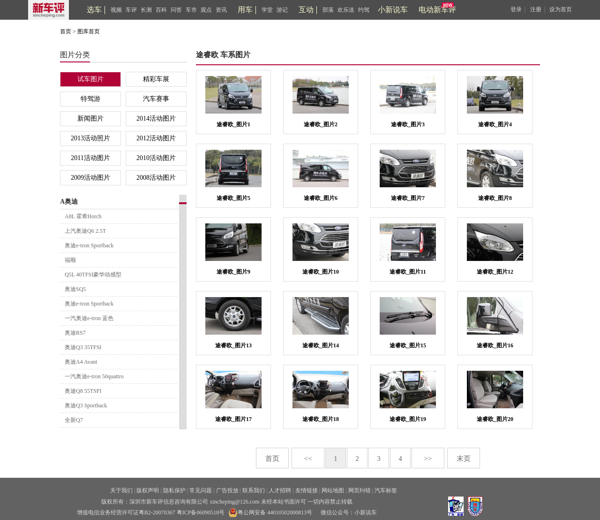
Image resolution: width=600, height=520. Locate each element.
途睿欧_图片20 (495, 419)
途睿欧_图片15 (408, 345)
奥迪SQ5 (75, 289)
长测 (146, 10)
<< (308, 458)
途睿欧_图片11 (408, 271)
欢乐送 (346, 10)
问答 (176, 10)
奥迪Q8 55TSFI (83, 391)
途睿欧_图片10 (320, 271)
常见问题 (200, 490)
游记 (282, 10)
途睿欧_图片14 (320, 345)
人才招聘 (280, 490)
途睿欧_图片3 (408, 124)
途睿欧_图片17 (233, 419)
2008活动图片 (156, 177)
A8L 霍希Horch (83, 216)
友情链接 (306, 490)
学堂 (267, 10)
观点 (206, 10)
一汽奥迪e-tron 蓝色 (89, 318)
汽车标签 (386, 490)
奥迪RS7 (75, 332)
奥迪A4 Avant (81, 362)
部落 (328, 10)
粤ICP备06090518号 (201, 512)
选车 (94, 10)
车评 (131, 10)
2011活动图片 (90, 157)
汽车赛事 (156, 98)
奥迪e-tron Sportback (89, 245)
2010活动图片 (156, 157)
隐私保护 (174, 490)
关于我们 (121, 490)
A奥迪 (69, 201)
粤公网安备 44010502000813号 (270, 512)
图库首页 (88, 31)
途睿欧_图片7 (408, 198)
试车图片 (90, 79)
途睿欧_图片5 (233, 198)
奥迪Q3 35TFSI (83, 347)
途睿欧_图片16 (495, 345)
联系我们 (253, 490)
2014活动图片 (156, 118)
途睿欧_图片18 (320, 419)
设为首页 (560, 9)
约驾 (363, 10)
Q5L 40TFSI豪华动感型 (93, 274)
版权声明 (147, 490)
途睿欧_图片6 (321, 198)
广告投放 (227, 490)
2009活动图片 (90, 177)
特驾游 (90, 98)
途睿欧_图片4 (495, 124)
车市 (191, 10)
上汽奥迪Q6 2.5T (85, 231)
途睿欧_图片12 (495, 271)
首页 (65, 31)
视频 (116, 10)
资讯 (221, 10)
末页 (464, 458)
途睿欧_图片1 (233, 124)
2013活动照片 (90, 138)
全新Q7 (74, 420)
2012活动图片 (156, 138)
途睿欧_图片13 (233, 345)
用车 (245, 10)
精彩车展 (156, 79)
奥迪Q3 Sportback (86, 405)
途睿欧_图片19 (408, 419)
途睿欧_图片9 (233, 271)
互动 (306, 10)
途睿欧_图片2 (321, 124)
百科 (161, 10)
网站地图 (333, 490)
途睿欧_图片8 (495, 198)
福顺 (70, 260)
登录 (516, 9)
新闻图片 (90, 118)
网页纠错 (359, 490)
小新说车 (393, 10)
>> (428, 458)
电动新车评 (437, 10)
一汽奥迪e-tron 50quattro (94, 376)
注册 (535, 9)
